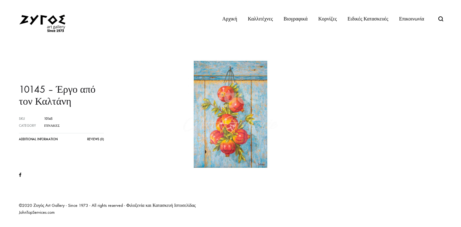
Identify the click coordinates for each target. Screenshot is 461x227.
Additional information (38, 139)
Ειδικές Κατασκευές (368, 19)
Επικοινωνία (411, 19)
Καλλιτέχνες (260, 19)
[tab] (38, 141)
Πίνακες (52, 126)
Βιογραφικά (296, 19)
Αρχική (229, 19)
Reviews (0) (95, 139)
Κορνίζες (327, 19)
